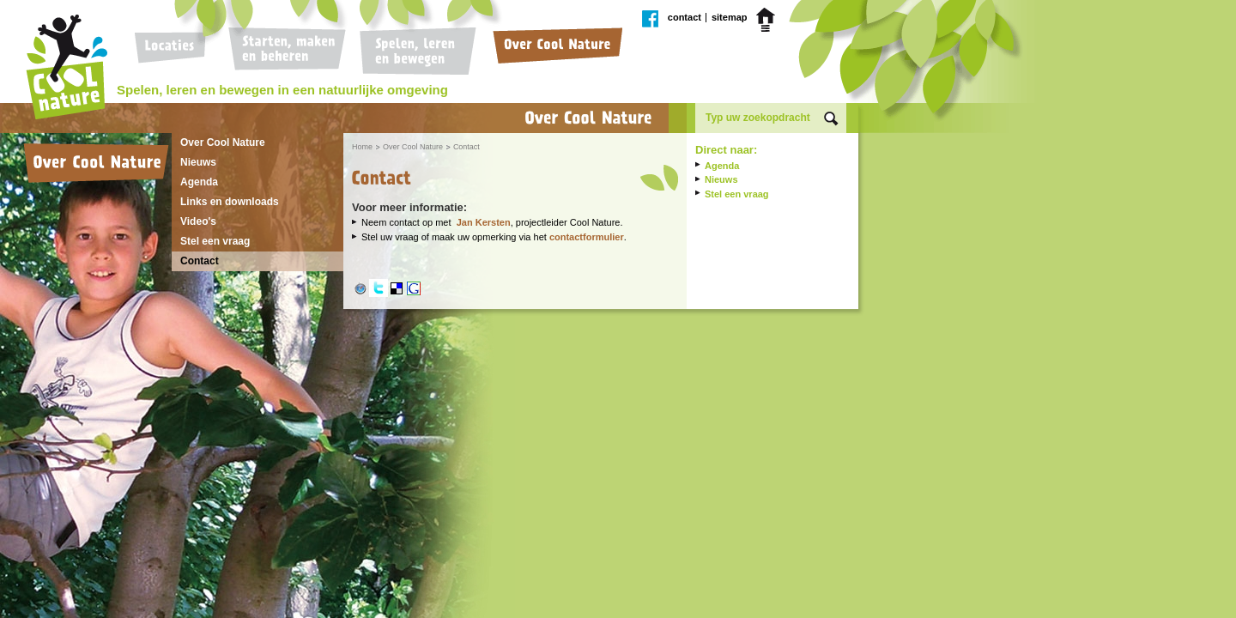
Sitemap (730, 17)
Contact (684, 17)
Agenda (199, 182)
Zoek (831, 119)
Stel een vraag (215, 241)
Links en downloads (229, 202)
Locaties (174, 51)
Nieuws (198, 162)
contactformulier (586, 237)
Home (768, 20)
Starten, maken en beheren (286, 51)
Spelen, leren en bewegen (415, 51)
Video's (198, 221)
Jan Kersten (484, 222)
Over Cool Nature (553, 51)
